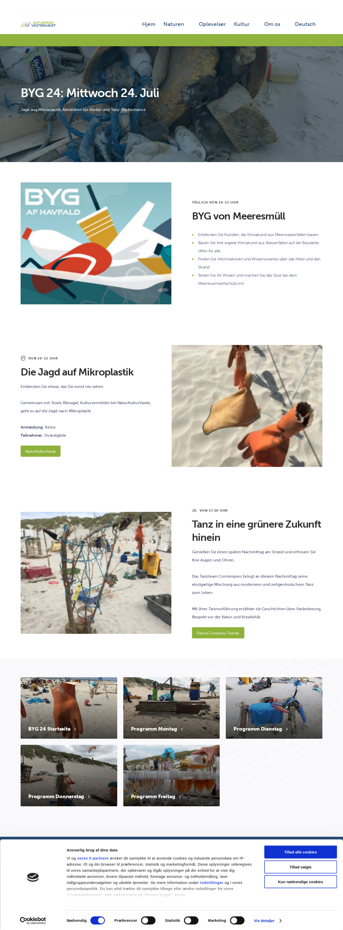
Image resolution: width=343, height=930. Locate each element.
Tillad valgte (300, 866)
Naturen (195, 26)
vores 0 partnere (93, 857)
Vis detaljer (264, 920)
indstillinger (211, 882)
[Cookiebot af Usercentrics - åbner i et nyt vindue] (33, 920)
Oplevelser (228, 26)
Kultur (252, 26)
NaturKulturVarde (43, 451)
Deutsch (308, 26)
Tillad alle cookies (300, 851)
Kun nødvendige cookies (300, 881)
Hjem (174, 26)
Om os (279, 26)
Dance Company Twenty (221, 634)
